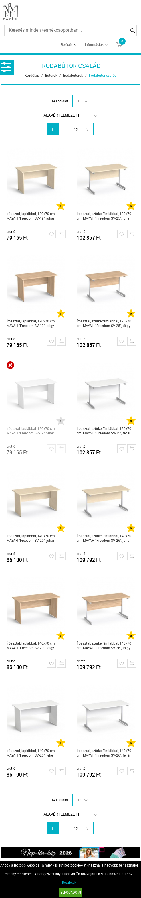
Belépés (66, 44)
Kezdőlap (32, 75)
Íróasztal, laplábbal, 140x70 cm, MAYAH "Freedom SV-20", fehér (31, 752)
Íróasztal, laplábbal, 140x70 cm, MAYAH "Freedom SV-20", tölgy (31, 645)
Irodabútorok (73, 75)
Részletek (69, 882)
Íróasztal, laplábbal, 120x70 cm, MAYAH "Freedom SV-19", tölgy (31, 323)
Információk (94, 44)
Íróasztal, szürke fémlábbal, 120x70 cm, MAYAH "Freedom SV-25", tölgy (104, 323)
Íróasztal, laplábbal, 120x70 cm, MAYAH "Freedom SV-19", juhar (31, 215)
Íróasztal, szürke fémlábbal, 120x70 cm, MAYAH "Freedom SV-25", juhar (104, 215)
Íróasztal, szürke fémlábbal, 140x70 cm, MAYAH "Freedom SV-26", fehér (104, 752)
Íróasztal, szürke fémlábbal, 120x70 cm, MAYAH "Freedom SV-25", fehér (104, 430)
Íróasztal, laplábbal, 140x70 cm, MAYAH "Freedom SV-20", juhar (31, 538)
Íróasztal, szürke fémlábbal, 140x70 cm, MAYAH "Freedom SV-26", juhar (104, 538)
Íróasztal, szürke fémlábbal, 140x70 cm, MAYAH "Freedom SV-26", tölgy (104, 645)
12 (76, 129)
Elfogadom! (70, 892)
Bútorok (51, 75)
